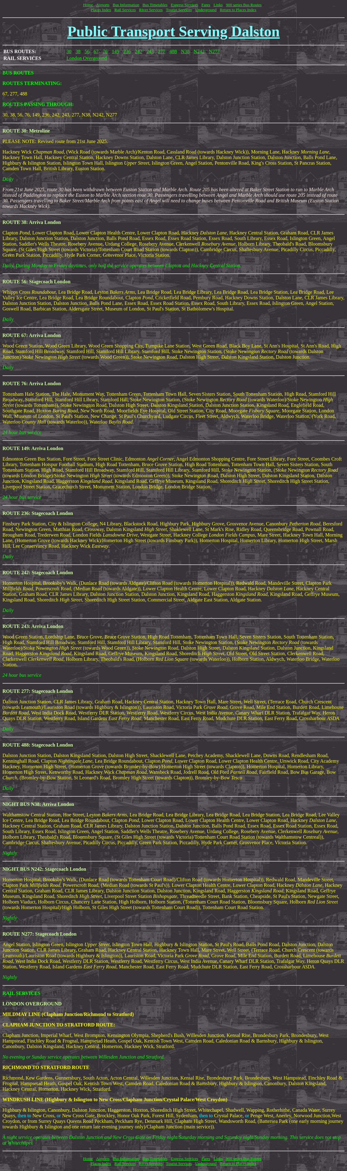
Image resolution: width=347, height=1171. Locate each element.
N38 (185, 51)
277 (161, 51)
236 (127, 51)
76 (105, 51)
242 (138, 51)
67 (96, 51)
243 (150, 51)
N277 (214, 51)
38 (77, 51)
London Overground (86, 58)
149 (115, 51)
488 (173, 51)
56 (87, 51)
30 (68, 51)
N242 (199, 51)
